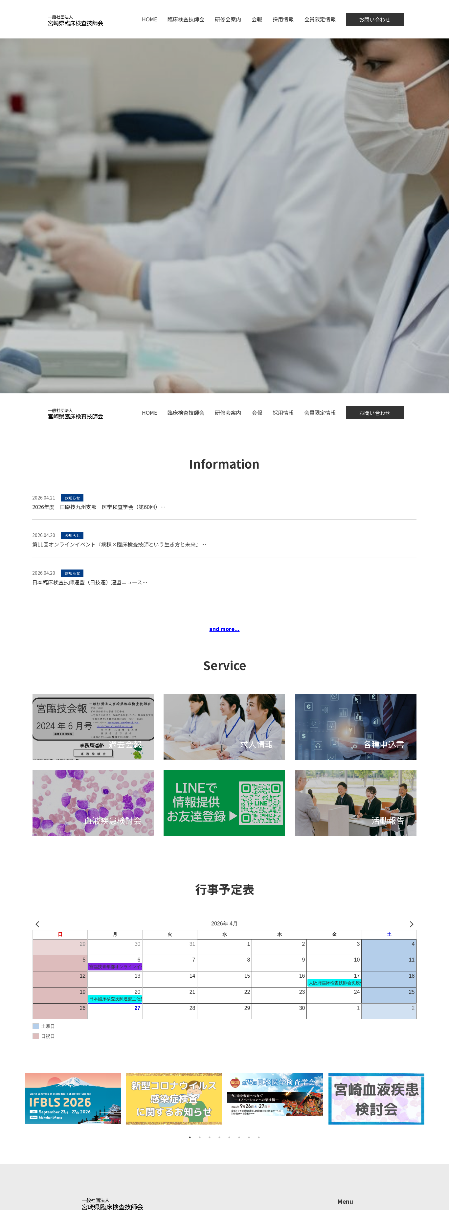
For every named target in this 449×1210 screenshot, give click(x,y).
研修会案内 (228, 19)
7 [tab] (249, 1137)
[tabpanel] (72, 1102)
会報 (257, 19)
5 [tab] (229, 1137)
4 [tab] (219, 1137)
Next (431, 1103)
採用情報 (283, 19)
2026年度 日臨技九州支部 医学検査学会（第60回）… (99, 507)
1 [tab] (190, 1137)
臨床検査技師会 (186, 19)
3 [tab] (209, 1137)
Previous (17, 1103)
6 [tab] (239, 1137)
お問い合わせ (375, 19)
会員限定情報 (320, 19)
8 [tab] (259, 1137)
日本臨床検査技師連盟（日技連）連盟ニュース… (89, 582)
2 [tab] (199, 1137)
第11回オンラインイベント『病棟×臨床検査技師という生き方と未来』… (119, 544)
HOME (149, 19)
